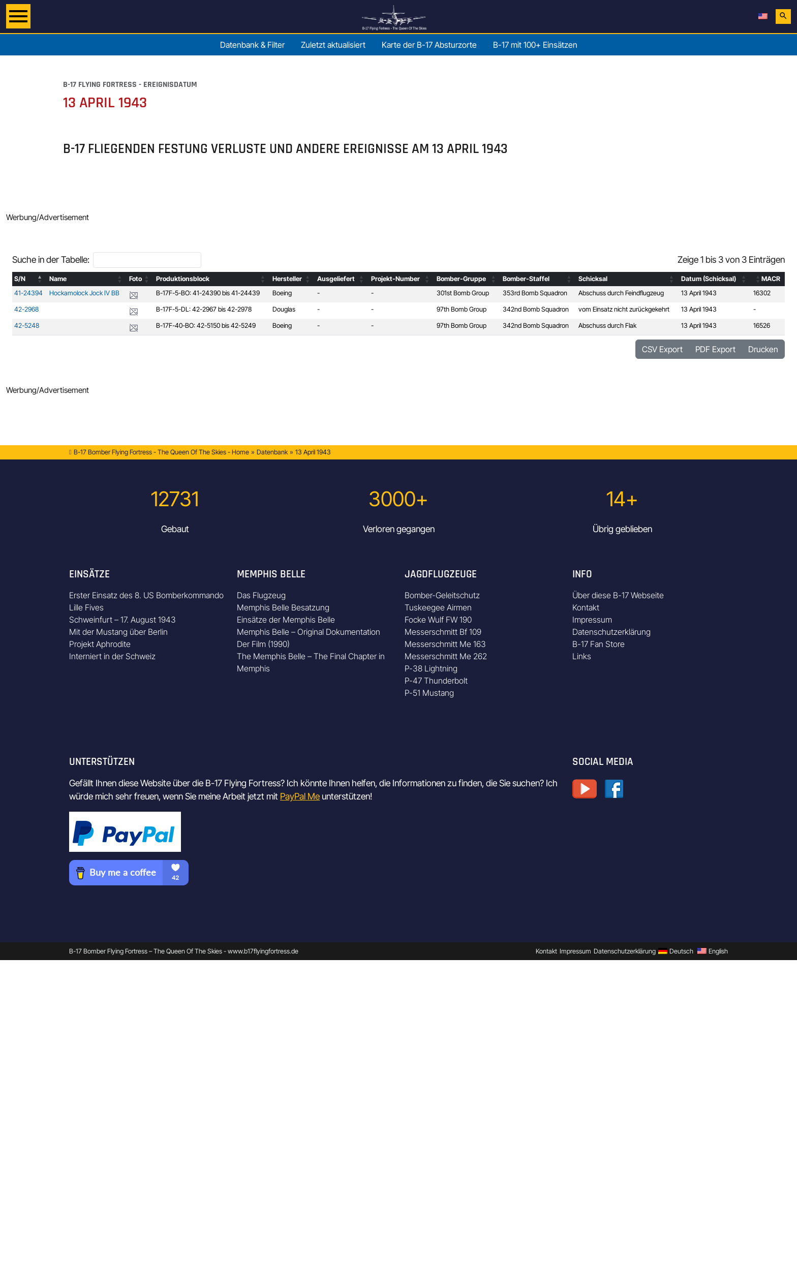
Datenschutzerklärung (611, 632)
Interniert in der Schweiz (112, 656)
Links (581, 656)
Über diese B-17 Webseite (618, 595)
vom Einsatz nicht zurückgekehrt (623, 309)
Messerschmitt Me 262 (446, 656)
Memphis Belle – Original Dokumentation (308, 632)
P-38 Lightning (431, 668)
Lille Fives (86, 607)
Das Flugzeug (261, 595)
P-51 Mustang (429, 693)
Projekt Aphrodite (100, 644)
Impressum (592, 619)
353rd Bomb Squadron (535, 293)
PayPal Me (300, 796)
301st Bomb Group (463, 293)
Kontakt (585, 607)
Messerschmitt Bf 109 (443, 632)
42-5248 (26, 325)
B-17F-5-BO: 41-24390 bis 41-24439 (208, 293)
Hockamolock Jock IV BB (84, 293)
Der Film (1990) (263, 644)
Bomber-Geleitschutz (442, 595)
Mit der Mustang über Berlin (118, 632)
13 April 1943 (699, 293)
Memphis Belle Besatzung (283, 607)
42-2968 (26, 309)
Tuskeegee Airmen (438, 607)
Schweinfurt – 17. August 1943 (122, 619)
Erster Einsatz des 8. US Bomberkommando (146, 595)
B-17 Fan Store (598, 644)
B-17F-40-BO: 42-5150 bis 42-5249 (206, 325)
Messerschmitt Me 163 (445, 644)
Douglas (283, 309)
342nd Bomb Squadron (536, 309)
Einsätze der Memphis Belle (286, 619)
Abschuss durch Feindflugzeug (621, 293)
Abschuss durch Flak (607, 325)
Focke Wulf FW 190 (438, 619)
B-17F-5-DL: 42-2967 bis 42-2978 (204, 309)
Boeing (282, 293)
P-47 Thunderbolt (436, 680)
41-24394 (28, 293)
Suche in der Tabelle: (50, 259)
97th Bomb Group (461, 309)
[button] (40, 279)
